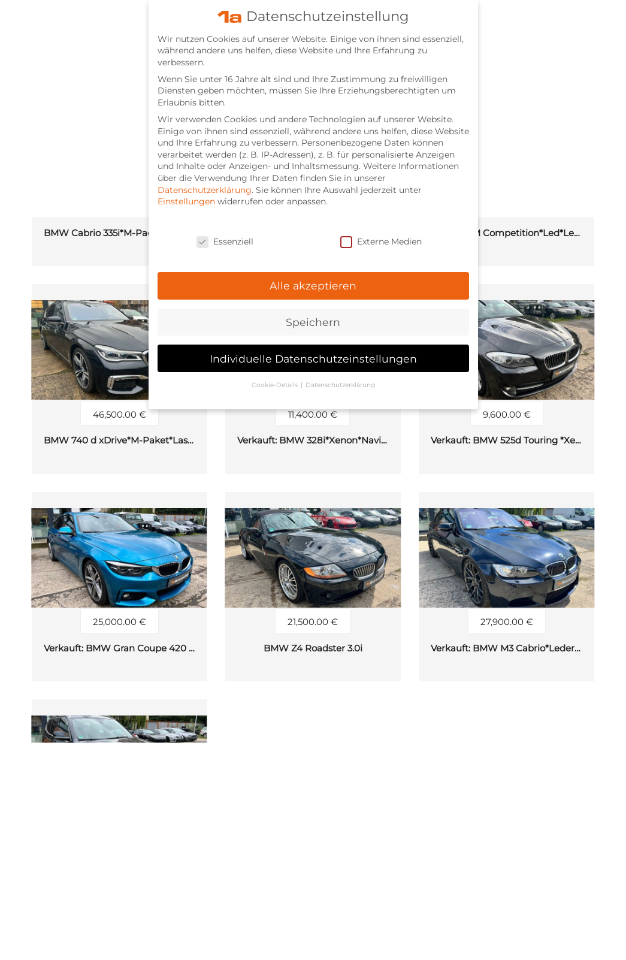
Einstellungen (186, 196)
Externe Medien (381, 236)
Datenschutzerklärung (205, 184)
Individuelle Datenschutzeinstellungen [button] (313, 352)
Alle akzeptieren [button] (313, 280)
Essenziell (224, 236)
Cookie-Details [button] (276, 380)
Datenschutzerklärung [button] (340, 380)
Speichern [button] (313, 316)
